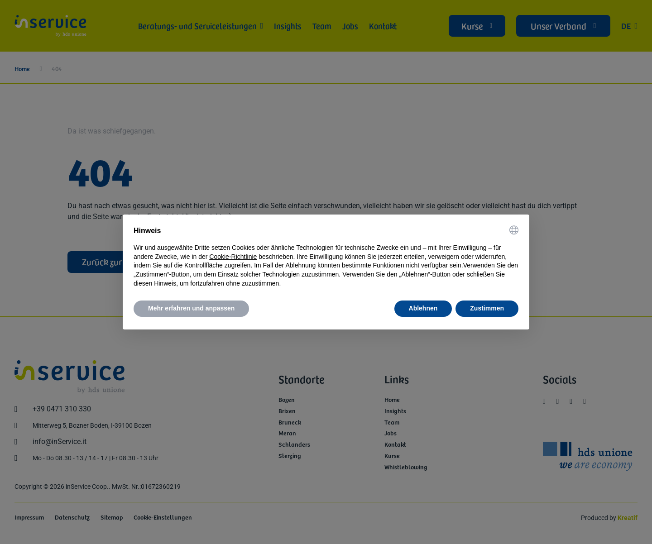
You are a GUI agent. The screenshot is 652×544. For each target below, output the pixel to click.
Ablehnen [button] (423, 308)
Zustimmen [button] (487, 308)
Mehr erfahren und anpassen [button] (191, 308)
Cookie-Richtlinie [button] (233, 256)
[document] (326, 257)
